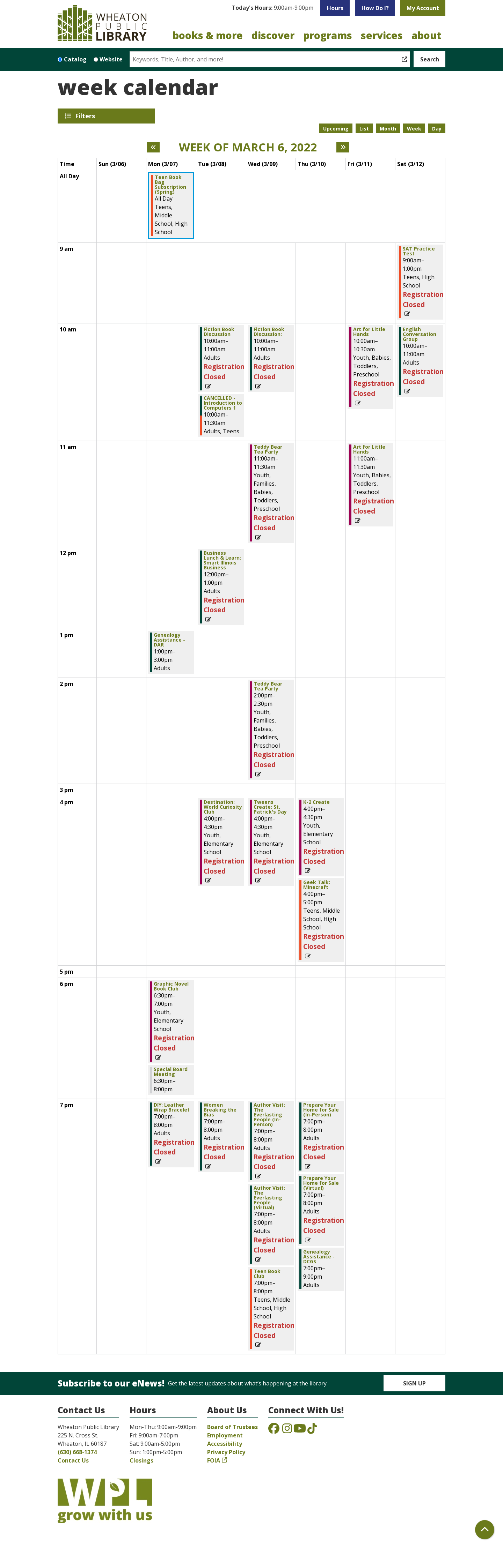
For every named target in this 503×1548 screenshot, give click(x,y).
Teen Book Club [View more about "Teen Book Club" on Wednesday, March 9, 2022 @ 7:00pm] (267, 1274)
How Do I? (375, 8)
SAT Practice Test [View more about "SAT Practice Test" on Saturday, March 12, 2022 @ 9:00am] (419, 251)
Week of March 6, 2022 (248, 147)
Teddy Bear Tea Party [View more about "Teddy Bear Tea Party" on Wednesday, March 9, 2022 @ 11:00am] (268, 449)
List (364, 128)
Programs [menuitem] (327, 35)
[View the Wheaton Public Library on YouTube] (299, 1430)
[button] (272, 8)
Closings (141, 1460)
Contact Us (73, 1460)
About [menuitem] (426, 35)
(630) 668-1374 (77, 1452)
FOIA (213, 1460)
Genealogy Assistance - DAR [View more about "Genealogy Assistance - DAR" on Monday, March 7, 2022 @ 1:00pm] (169, 640)
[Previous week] (153, 147)
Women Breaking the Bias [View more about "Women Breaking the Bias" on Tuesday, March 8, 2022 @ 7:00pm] (220, 1109)
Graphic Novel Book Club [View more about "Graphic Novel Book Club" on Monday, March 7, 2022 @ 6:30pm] (171, 986)
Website (111, 59)
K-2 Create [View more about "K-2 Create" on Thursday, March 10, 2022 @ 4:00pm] (316, 802)
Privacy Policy (226, 1452)
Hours (335, 8)
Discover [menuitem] (273, 35)
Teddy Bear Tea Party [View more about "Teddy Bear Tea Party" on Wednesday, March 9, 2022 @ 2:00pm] (268, 686)
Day (437, 128)
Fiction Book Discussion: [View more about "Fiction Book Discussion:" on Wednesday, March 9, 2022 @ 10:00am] (269, 332)
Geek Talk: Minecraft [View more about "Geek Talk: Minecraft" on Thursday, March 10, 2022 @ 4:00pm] (316, 885)
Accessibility (224, 1444)
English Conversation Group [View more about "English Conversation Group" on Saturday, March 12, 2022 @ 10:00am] (419, 334)
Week (414, 128)
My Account (423, 8)
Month (388, 128)
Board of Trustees (232, 1427)
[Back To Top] (484, 1529)
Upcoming (336, 128)
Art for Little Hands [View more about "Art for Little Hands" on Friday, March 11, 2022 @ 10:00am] (369, 332)
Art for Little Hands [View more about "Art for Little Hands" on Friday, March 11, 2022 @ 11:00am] (369, 449)
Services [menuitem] (382, 35)
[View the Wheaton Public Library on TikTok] (312, 1430)
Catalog (75, 59)
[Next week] (342, 147)
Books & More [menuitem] (208, 35)
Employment (225, 1435)
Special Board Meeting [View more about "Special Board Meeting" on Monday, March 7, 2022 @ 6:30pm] (171, 1072)
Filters (86, 116)
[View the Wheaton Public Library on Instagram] (287, 1430)
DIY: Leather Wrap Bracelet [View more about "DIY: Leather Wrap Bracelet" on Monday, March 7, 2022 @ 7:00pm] (172, 1107)
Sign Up (414, 1383)
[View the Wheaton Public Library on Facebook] (273, 1430)
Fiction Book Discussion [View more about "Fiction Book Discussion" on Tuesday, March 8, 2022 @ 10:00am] (219, 332)
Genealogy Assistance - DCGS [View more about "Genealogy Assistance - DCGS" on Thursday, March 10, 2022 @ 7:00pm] (319, 1256)
